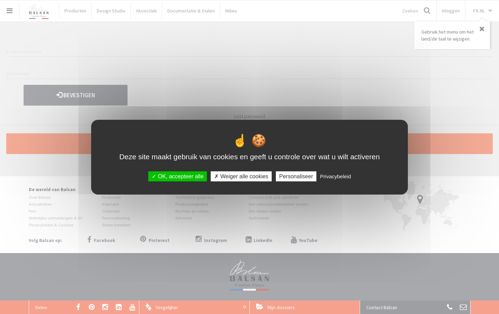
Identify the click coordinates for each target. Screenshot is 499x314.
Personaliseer (296, 176)
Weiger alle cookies (241, 176)
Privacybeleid (335, 176)
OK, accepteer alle (177, 176)
